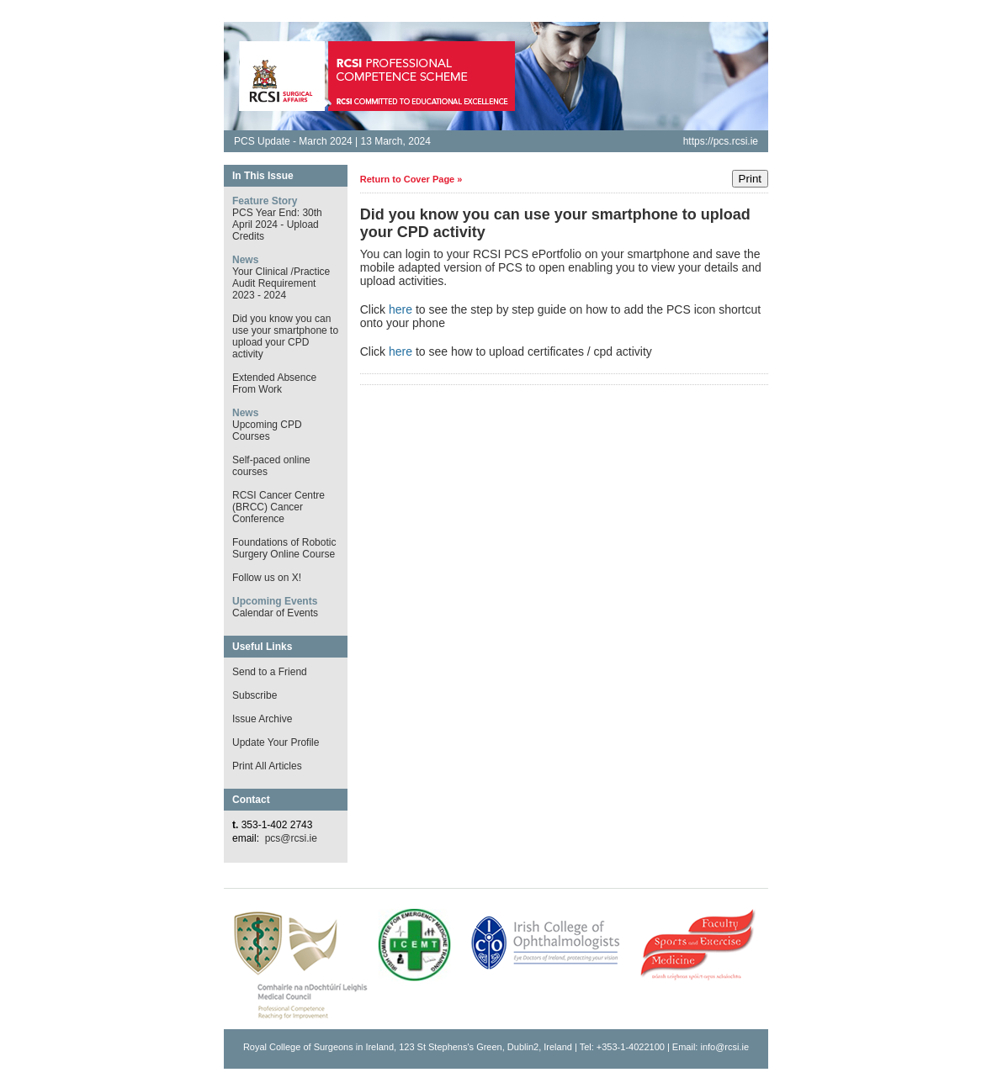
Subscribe (254, 695)
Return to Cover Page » (411, 179)
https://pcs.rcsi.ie (720, 141)
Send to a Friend (269, 672)
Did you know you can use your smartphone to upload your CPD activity (285, 336)
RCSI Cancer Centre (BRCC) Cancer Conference (278, 507)
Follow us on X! (266, 578)
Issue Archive (262, 719)
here (400, 309)
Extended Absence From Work (274, 383)
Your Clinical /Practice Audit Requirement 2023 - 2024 (281, 283)
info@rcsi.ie (724, 1047)
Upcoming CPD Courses (267, 430)
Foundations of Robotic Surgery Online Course (284, 548)
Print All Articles (267, 766)
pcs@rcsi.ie (291, 838)
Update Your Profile (275, 742)
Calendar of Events (275, 613)
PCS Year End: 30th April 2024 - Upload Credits (277, 224)
